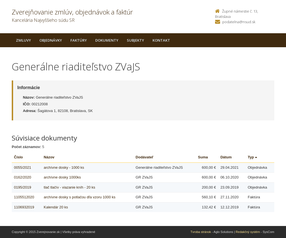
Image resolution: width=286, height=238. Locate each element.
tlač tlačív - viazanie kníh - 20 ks (69, 187)
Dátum (226, 157)
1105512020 (24, 197)
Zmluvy (23, 40)
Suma (203, 157)
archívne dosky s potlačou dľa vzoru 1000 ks (80, 197)
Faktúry (78, 40)
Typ (252, 157)
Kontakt (161, 40)
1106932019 (24, 207)
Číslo (18, 157)
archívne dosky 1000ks (62, 177)
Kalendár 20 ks (56, 207)
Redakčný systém (248, 232)
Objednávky (50, 40)
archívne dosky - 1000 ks (64, 167)
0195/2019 (22, 187)
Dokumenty (106, 40)
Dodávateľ (145, 157)
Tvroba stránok (200, 232)
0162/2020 (22, 177)
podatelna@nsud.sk (238, 21)
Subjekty (135, 40)
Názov (49, 157)
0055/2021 (22, 167)
